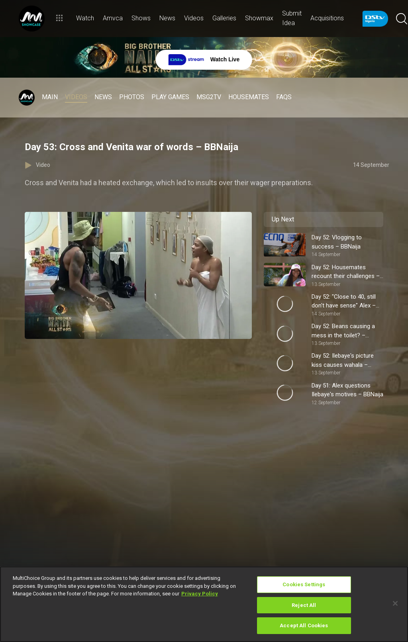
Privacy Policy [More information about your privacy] (199, 594)
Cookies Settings (303, 584)
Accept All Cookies (304, 625)
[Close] (395, 603)
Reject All (304, 605)
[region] (204, 604)
